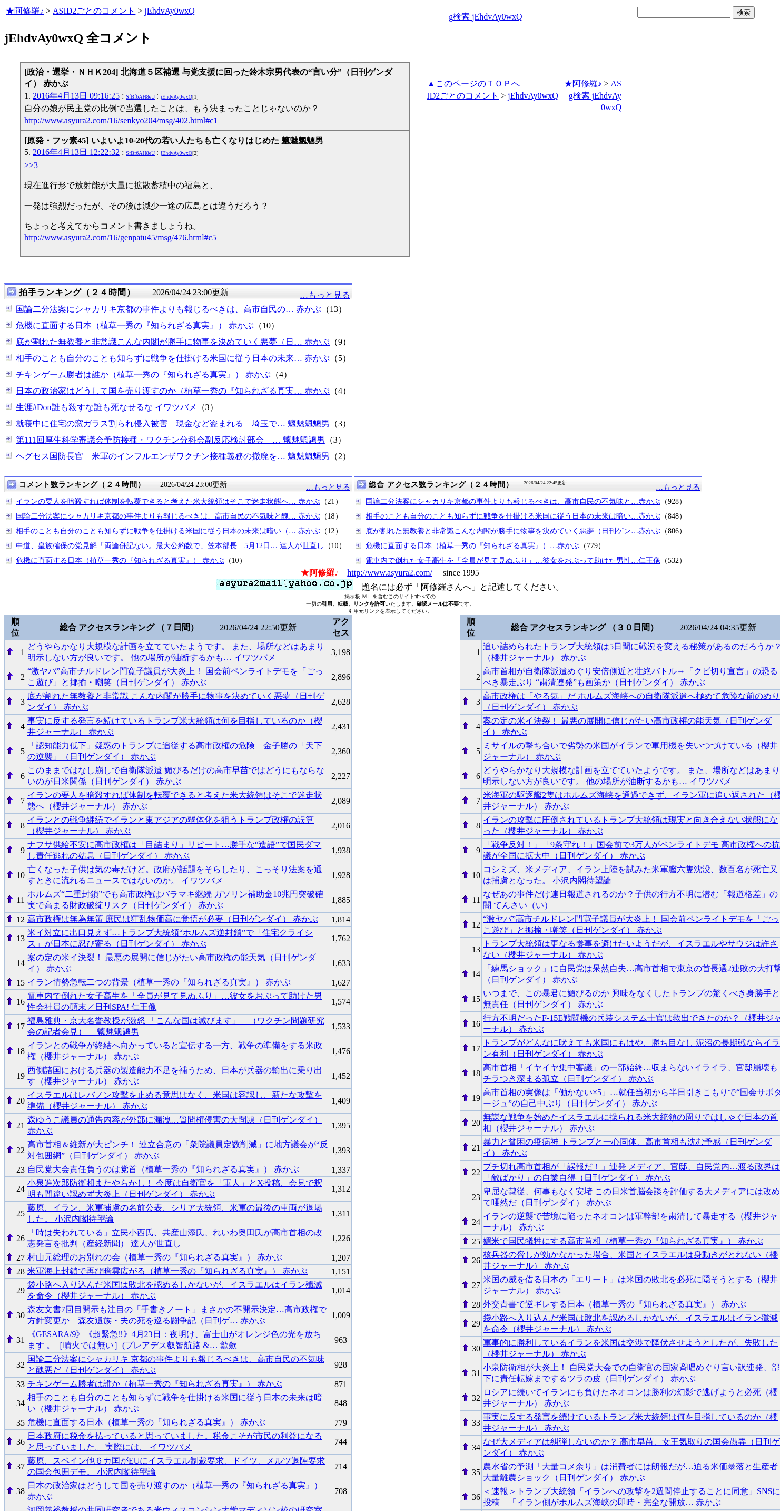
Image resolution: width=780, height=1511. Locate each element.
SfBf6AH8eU (140, 97)
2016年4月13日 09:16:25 (76, 95)
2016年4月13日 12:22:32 (76, 152)
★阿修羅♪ (25, 10)
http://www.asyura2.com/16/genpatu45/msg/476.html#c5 (120, 237)
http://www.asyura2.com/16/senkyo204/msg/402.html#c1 (121, 120)
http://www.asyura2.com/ (389, 572)
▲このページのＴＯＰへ (473, 83)
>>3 (31, 165)
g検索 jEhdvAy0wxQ (485, 16)
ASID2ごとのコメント (94, 10)
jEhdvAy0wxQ (169, 10)
